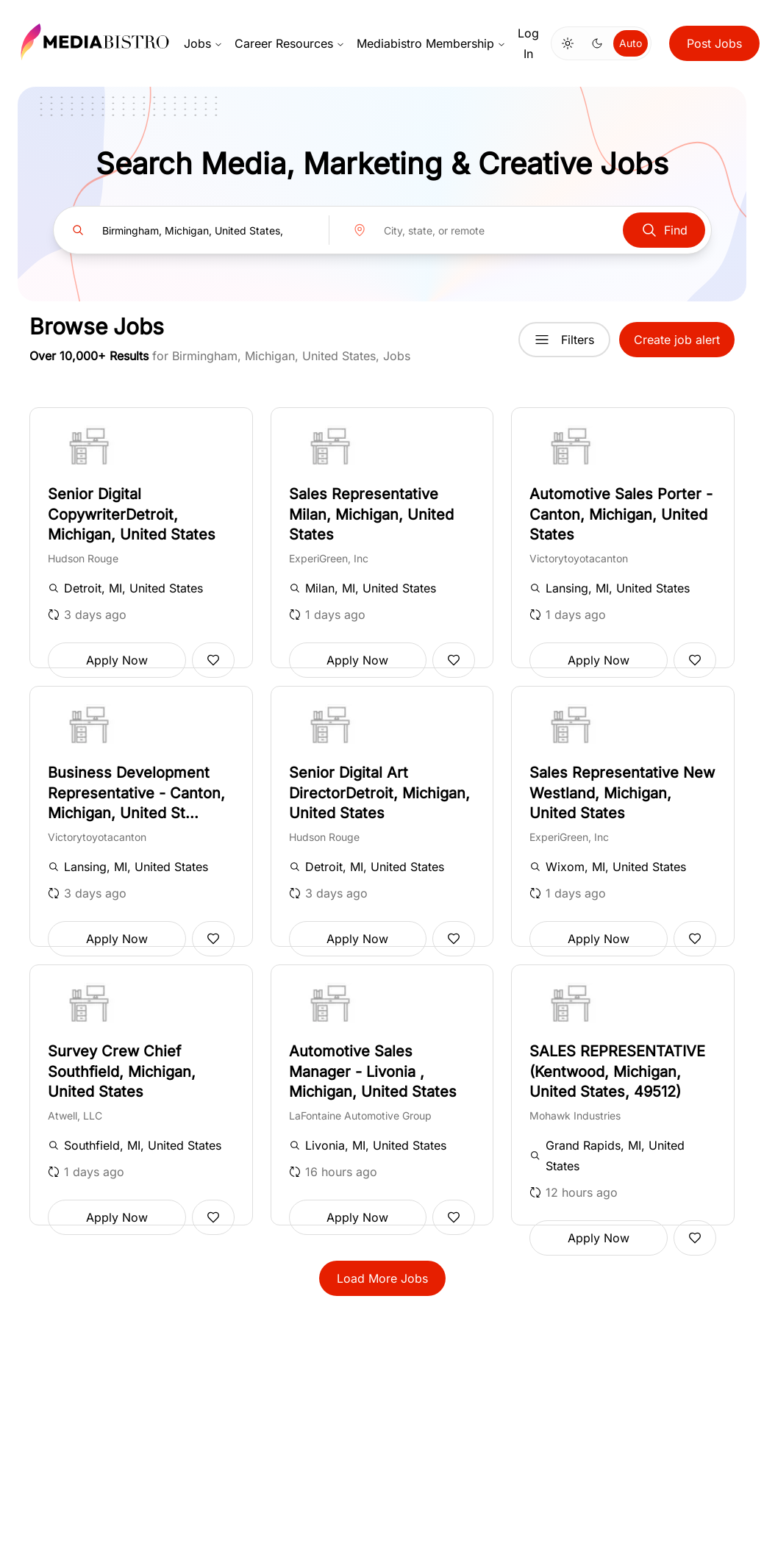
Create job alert (677, 339)
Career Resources (290, 43)
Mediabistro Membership (431, 43)
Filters (564, 339)
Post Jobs (714, 43)
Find (664, 230)
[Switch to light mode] (567, 43)
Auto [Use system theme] (630, 43)
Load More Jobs (382, 1278)
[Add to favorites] (213, 660)
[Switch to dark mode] (597, 43)
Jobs (203, 43)
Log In (528, 43)
